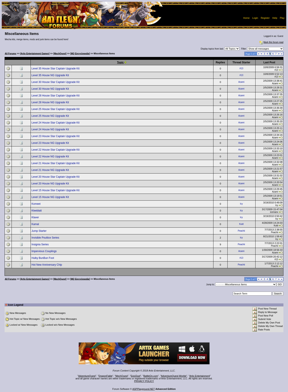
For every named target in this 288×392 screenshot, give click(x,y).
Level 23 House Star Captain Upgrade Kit (55, 136)
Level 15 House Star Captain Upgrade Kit (55, 190)
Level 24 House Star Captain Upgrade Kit (55, 122)
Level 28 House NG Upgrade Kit (50, 102)
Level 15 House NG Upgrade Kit (50, 197)
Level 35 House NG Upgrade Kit (50, 75)
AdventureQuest (87, 376)
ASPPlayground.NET (143, 389)
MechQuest (122, 376)
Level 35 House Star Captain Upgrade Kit (55, 68)
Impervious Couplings (44, 251)
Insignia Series (40, 244)
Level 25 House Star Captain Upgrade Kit (55, 109)
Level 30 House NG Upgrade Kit (50, 88)
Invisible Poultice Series (45, 237)
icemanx (274, 212)
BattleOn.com (150, 376)
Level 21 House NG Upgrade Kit (50, 170)
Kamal (35, 224)
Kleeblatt (36, 210)
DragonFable (105, 376)
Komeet (36, 203)
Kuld (241, 224)
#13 (241, 68)
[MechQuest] (59, 53)
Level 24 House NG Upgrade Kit (50, 129)
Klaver (35, 217)
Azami (241, 82)
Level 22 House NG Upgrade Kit (50, 156)
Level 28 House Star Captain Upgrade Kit (55, 95)
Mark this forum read (271, 42)
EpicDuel (135, 376)
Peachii (241, 231)
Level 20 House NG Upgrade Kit (50, 183)
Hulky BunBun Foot (43, 258)
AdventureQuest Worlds (173, 376)
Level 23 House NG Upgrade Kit (50, 142)
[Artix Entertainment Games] (35, 53)
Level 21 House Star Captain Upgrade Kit (55, 163)
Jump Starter (39, 230)
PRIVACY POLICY (144, 381)
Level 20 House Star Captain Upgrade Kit (55, 176)
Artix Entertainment (199, 376)
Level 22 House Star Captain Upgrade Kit (55, 149)
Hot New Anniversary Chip (47, 264)
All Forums (10, 53)
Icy (241, 204)
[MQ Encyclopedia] (80, 53)
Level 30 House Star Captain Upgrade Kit (55, 82)
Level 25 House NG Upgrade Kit (50, 115)
